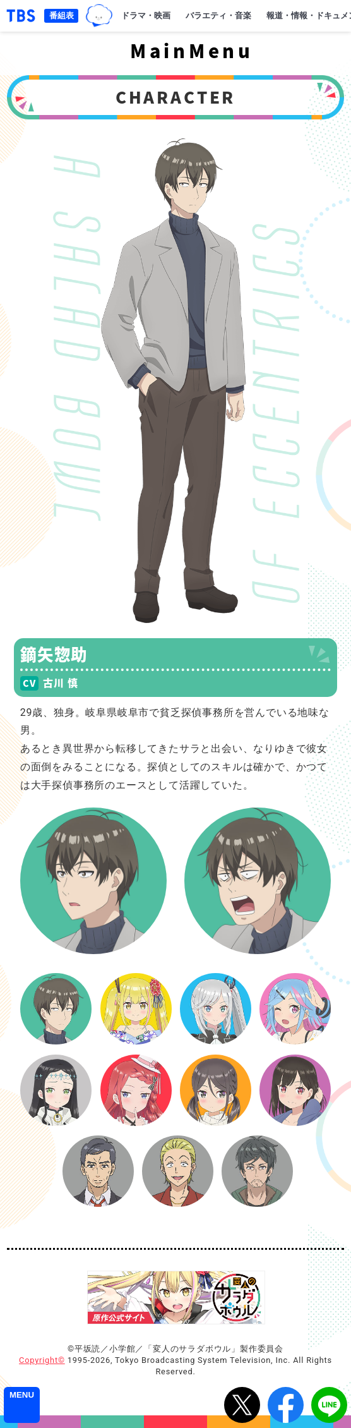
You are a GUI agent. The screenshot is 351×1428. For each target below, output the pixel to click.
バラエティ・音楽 (218, 15)
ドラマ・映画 (145, 15)
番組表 (61, 15)
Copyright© (42, 1360)
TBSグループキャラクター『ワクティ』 (99, 15)
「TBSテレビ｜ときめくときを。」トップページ (20, 16)
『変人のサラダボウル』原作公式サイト (176, 1297)
